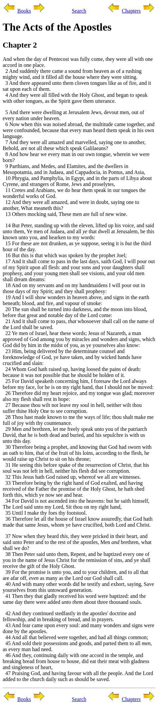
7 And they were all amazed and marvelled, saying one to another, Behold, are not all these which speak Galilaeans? (74, 145)
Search (79, 11)
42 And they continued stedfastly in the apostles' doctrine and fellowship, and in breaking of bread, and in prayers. (69, 616)
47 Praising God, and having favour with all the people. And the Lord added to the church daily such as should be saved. (78, 676)
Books (24, 11)
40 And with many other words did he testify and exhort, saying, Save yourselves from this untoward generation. (78, 587)
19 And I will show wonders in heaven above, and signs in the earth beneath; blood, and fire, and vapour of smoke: (76, 300)
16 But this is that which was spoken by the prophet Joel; (65, 255)
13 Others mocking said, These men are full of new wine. (65, 214)
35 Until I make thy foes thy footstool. (45, 513)
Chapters (131, 11)
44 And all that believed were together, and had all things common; (75, 637)
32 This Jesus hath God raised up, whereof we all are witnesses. (72, 477)
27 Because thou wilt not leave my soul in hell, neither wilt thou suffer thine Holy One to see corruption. (72, 408)
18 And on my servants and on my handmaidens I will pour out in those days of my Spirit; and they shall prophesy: (74, 288)
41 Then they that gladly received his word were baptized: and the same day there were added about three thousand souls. (74, 599)
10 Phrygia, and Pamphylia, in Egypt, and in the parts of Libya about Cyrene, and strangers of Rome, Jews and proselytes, (77, 181)
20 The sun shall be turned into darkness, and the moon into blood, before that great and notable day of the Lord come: (75, 312)
